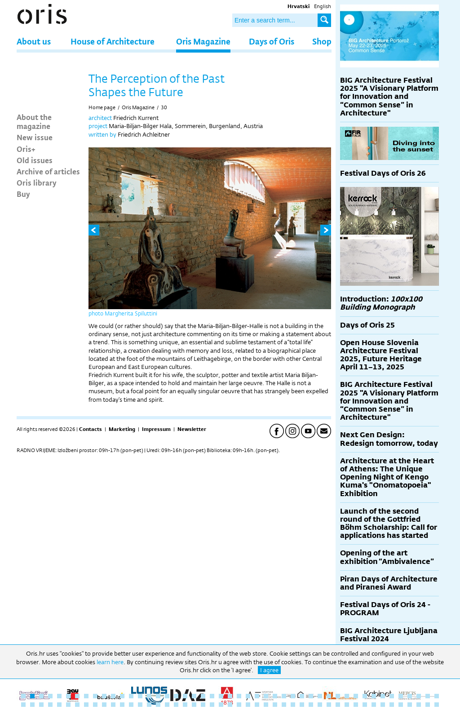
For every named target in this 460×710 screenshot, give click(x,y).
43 (400, 696)
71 (230, 704)
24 (230, 696)
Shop (322, 41)
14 (140, 696)
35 (329, 696)
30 (164, 107)
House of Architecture (113, 41)
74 (257, 704)
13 (131, 696)
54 (77, 704)
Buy (23, 193)
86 (365, 704)
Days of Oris (271, 41)
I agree (269, 670)
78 (293, 704)
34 (320, 696)
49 (32, 704)
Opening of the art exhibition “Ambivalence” (387, 557)
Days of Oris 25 (367, 325)
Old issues (35, 160)
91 (409, 704)
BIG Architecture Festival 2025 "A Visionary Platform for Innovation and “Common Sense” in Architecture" (389, 96)
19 (185, 696)
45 (418, 696)
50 (41, 704)
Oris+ (26, 148)
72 (239, 704)
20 (194, 696)
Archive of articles (48, 171)
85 (356, 704)
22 (212, 696)
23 (221, 696)
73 (248, 704)
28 (266, 696)
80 (311, 704)
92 (418, 704)
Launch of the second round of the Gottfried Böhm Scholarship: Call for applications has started (388, 523)
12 (122, 696)
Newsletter (191, 429)
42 (391, 696)
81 (320, 704)
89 (391, 704)
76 (275, 704)
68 (203, 704)
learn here (110, 662)
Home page (101, 107)
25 (239, 696)
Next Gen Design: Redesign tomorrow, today (389, 439)
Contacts (90, 429)
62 (149, 704)
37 (347, 696)
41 (382, 696)
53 (68, 704)
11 (113, 696)
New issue (35, 137)
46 (427, 696)
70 (221, 704)
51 (50, 704)
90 (400, 704)
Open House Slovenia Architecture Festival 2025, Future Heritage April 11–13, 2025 (381, 355)
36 (338, 696)
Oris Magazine (203, 41)
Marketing (122, 429)
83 (338, 704)
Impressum (156, 429)
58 (113, 704)
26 (248, 696)
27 (257, 696)
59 (122, 704)
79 (302, 704)
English (322, 6)
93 (427, 704)
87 (374, 704)
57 (104, 704)
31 (293, 696)
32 (302, 696)
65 (176, 704)
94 (436, 704)
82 (329, 704)
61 (140, 704)
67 (194, 704)
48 (23, 704)
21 (203, 696)
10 (104, 696)
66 (185, 704)
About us (34, 41)
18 (176, 696)
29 (275, 696)
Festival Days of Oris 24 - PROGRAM (385, 608)
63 (158, 704)
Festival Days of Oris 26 (383, 173)
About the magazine (34, 121)
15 (149, 696)
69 (212, 704)
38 (356, 696)
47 (436, 696)
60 (131, 704)
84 (347, 704)
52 (59, 704)
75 (266, 704)
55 (86, 704)
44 (409, 696)
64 (167, 704)
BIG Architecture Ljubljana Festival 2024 (389, 634)
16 (158, 696)
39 (365, 696)
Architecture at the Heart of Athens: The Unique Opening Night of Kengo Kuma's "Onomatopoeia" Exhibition (387, 477)
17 (167, 696)
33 (311, 696)
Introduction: (381, 303)
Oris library (37, 182)
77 (284, 704)
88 (382, 704)
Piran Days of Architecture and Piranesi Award (389, 583)
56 (95, 704)
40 (374, 696)
